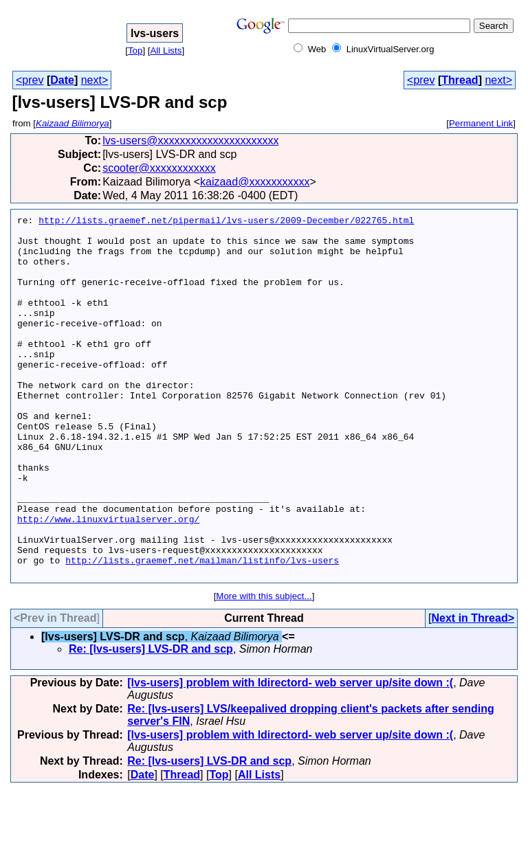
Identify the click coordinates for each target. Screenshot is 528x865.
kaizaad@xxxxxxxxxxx (254, 182)
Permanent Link (481, 123)
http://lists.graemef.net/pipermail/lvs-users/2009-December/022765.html (226, 222)
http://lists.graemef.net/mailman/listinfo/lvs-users (202, 630)
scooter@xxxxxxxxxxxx (159, 168)
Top (135, 50)
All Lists (166, 50)
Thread (459, 80)
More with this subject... (263, 668)
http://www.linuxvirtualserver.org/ (108, 580)
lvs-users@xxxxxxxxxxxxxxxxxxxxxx (190, 140)
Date (62, 80)
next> (95, 80)
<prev (29, 80)
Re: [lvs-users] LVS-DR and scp (151, 721)
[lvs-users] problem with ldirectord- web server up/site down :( (290, 755)
